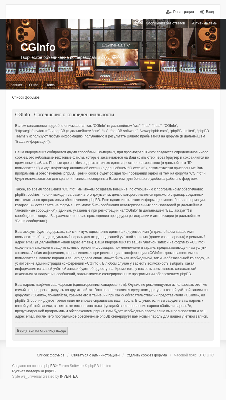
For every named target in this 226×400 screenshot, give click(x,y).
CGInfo (38, 47)
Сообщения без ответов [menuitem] (165, 23)
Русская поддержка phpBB (34, 371)
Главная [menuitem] (15, 85)
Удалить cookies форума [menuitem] (147, 355)
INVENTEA (69, 376)
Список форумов (26, 97)
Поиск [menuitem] (50, 85)
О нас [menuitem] (34, 85)
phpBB (49, 366)
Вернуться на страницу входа (41, 330)
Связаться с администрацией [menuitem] (96, 355)
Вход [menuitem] (210, 12)
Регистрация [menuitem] (183, 12)
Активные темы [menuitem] (204, 23)
